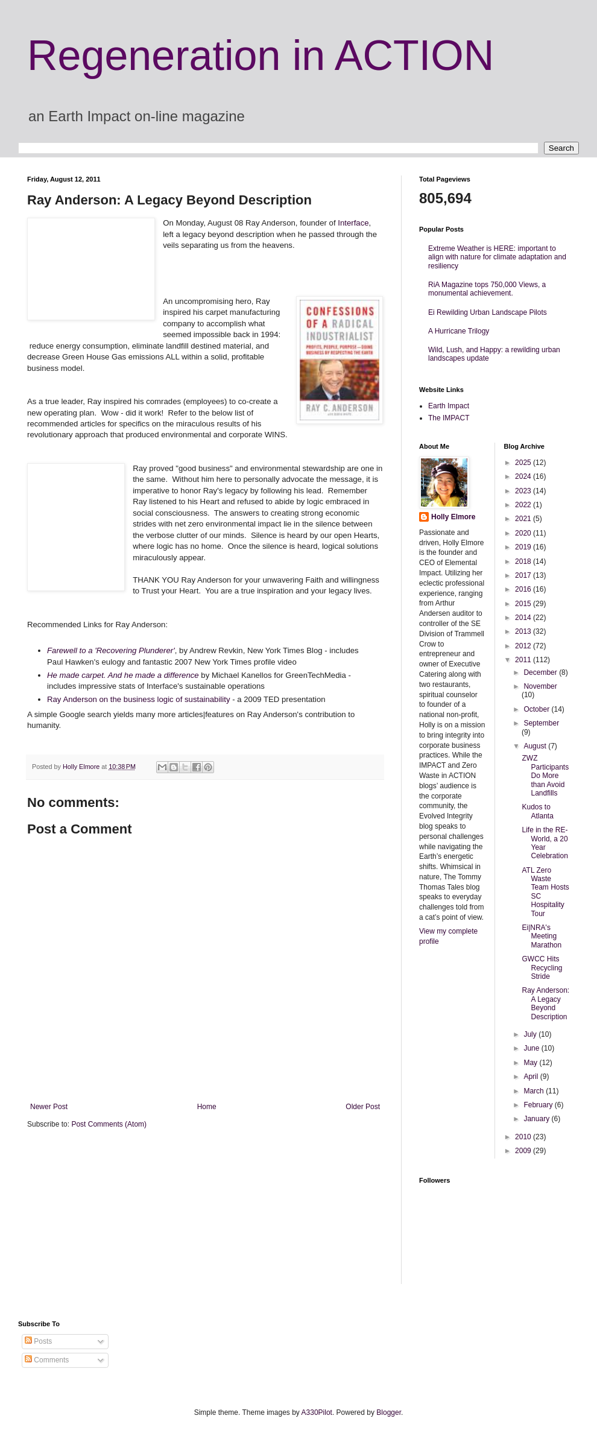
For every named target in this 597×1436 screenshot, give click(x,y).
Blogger (388, 1412)
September (541, 723)
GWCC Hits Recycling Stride (542, 968)
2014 (524, 617)
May (531, 1062)
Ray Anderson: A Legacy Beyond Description (545, 1003)
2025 (524, 462)
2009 (524, 1151)
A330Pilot (317, 1412)
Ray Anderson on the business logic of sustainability (138, 699)
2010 (524, 1137)
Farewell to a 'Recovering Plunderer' (111, 650)
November (540, 686)
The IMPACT (448, 418)
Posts (38, 1341)
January (537, 1119)
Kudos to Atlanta (537, 811)
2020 (524, 533)
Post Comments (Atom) (109, 1124)
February (538, 1105)
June (532, 1048)
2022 (524, 505)
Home (206, 1106)
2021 (524, 518)
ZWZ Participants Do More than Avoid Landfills (545, 775)
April (531, 1076)
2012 (524, 646)
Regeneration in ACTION (260, 55)
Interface (353, 222)
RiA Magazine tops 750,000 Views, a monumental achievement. (487, 288)
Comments (47, 1360)
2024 (524, 476)
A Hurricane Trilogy (458, 331)
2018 (524, 561)
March (534, 1091)
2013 (524, 631)
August (535, 746)
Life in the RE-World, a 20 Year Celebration (544, 843)
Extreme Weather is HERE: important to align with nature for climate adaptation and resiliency (497, 257)
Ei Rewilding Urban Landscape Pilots (487, 312)
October (537, 709)
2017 (524, 575)
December (541, 672)
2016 (524, 589)
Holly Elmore (453, 517)
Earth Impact (448, 406)
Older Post (363, 1106)
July (531, 1034)
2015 (524, 603)
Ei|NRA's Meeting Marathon (541, 936)
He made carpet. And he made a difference (123, 675)
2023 (524, 491)
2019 (524, 547)
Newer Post (49, 1106)
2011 (524, 660)
